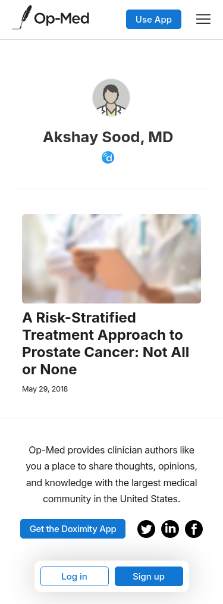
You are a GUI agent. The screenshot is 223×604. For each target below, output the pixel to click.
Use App (154, 19)
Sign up (149, 576)
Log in (74, 576)
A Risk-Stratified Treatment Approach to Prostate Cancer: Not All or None (105, 343)
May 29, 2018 (45, 388)
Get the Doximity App (73, 528)
